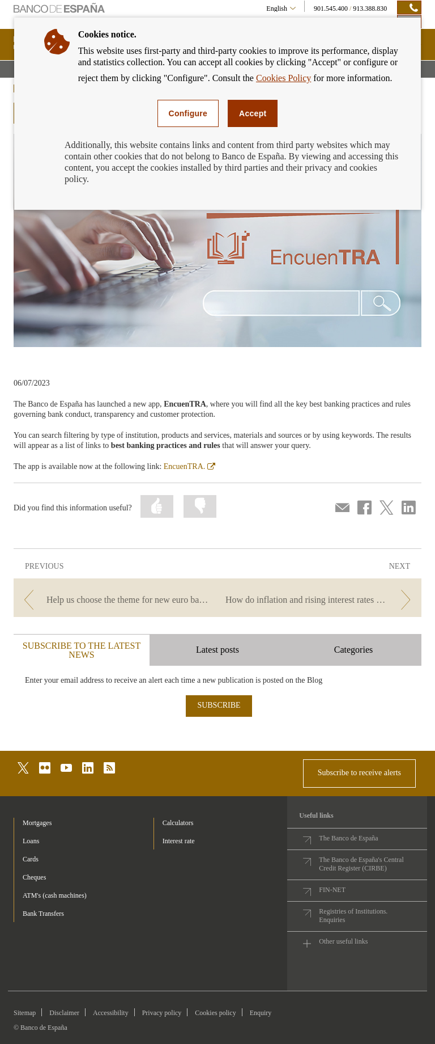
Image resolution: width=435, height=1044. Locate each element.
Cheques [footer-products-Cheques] (34, 877)
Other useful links (343, 941)
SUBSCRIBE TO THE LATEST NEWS (81, 650)
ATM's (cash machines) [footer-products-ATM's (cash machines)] (55, 895)
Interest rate (179, 841)
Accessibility (111, 1013)
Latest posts (217, 649)
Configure (188, 113)
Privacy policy (162, 1013)
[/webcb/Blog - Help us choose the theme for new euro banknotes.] (114, 600)
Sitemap (25, 1013)
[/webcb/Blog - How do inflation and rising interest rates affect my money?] (320, 600)
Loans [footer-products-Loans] (31, 841)
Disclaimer (64, 1013)
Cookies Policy (283, 78)
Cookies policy (215, 1013)
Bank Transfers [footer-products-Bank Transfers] (43, 914)
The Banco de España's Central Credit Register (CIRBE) (361, 864)
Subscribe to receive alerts (359, 772)
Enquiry (261, 1013)
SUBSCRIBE (218, 705)
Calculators (178, 823)
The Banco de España (348, 838)
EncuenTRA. (189, 466)
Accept (252, 113)
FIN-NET (332, 890)
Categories (353, 649)
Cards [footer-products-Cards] (31, 859)
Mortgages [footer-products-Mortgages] (37, 823)
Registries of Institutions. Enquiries (353, 915)
